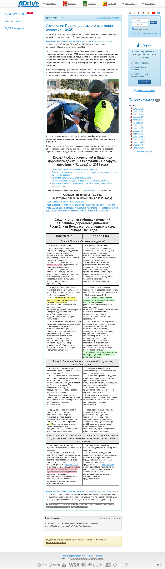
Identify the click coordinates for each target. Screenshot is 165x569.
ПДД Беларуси (14, 28)
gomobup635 (137, 142)
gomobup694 (137, 136)
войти (99, 540)
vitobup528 (136, 131)
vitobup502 (136, 145)
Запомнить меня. (141, 29)
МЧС (132, 106)
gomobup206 (137, 148)
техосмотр (83, 507)
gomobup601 (137, 117)
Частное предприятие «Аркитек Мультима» (87, 559)
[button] (158, 565)
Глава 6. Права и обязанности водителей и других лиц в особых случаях (80, 205)
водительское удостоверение (98, 504)
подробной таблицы (88, 190)
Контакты (99, 556)
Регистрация (136, 33)
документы (51, 507)
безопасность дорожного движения (63, 504)
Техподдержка (150, 3)
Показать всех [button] (144, 151)
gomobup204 (137, 108)
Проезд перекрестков (91, 4)
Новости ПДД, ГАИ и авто (107, 18)
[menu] (100, 3)
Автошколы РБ (14, 21)
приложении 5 (71, 464)
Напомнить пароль (150, 33)
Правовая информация (82, 556)
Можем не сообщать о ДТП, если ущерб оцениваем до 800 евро (81, 180)
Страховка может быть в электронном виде (71, 178)
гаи (112, 504)
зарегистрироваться (56, 543)
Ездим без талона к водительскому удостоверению (75, 169)
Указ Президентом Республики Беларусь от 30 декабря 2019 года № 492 (79, 41)
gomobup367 (137, 139)
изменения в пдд (63, 507)
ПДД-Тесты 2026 (72, 4)
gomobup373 (137, 128)
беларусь (81, 504)
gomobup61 (136, 125)
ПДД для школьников (111, 3)
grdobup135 (137, 114)
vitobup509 (136, 122)
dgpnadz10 (136, 134)
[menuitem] (51, 3)
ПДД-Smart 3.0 (14, 13)
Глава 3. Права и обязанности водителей (65, 202)
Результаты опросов (144, 91)
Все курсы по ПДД (52, 3)
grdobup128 (137, 120)
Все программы (130, 3)
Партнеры (66, 556)
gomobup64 (136, 111)
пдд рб (74, 507)
